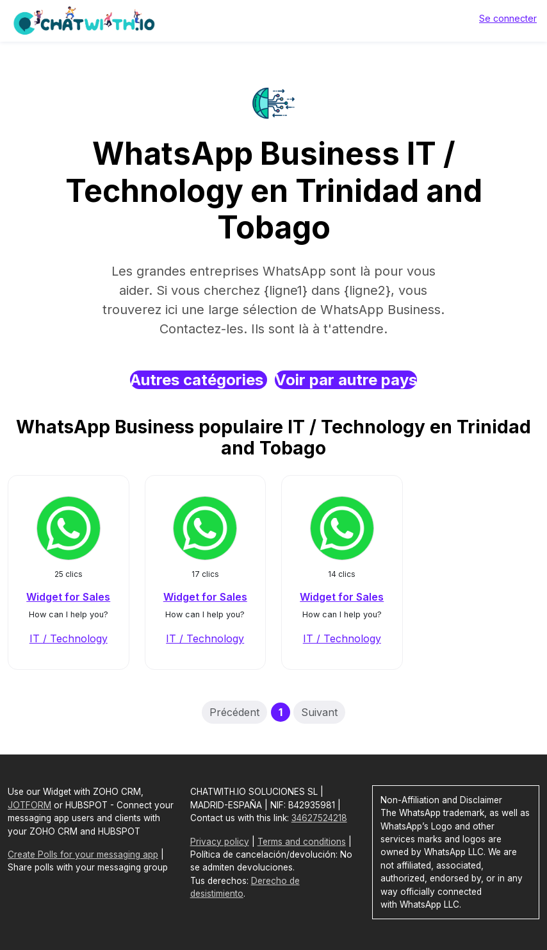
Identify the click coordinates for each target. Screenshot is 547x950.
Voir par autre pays (346, 380)
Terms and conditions (301, 842)
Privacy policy (219, 842)
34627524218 (319, 818)
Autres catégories (198, 380)
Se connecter (508, 18)
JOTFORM (29, 805)
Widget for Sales (68, 596)
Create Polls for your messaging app (83, 854)
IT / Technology (68, 638)
